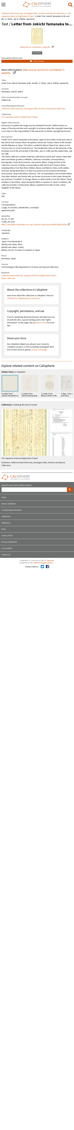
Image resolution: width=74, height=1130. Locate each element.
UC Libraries (49, 560)
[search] (70, 4)
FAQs (3, 529)
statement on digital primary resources (23, 298)
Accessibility (6, 548)
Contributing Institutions (11, 510)
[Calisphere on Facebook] (47, 566)
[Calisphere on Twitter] (42, 566)
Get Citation (37, 53)
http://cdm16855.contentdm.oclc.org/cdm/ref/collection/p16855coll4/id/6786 (34, 224)
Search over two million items (16, 485)
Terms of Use (7, 535)
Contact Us (6, 554)
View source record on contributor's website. (32, 71)
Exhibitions (5, 522)
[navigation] (3, 4)
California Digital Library (43, 562)
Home (3, 497)
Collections (6, 516)
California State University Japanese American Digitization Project (28, 275)
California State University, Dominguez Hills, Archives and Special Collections (33, 13)
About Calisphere (8, 503)
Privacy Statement (9, 542)
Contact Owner (37, 61)
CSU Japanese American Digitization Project (19, 117)
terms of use (41, 322)
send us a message (39, 349)
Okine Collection (8, 278)
